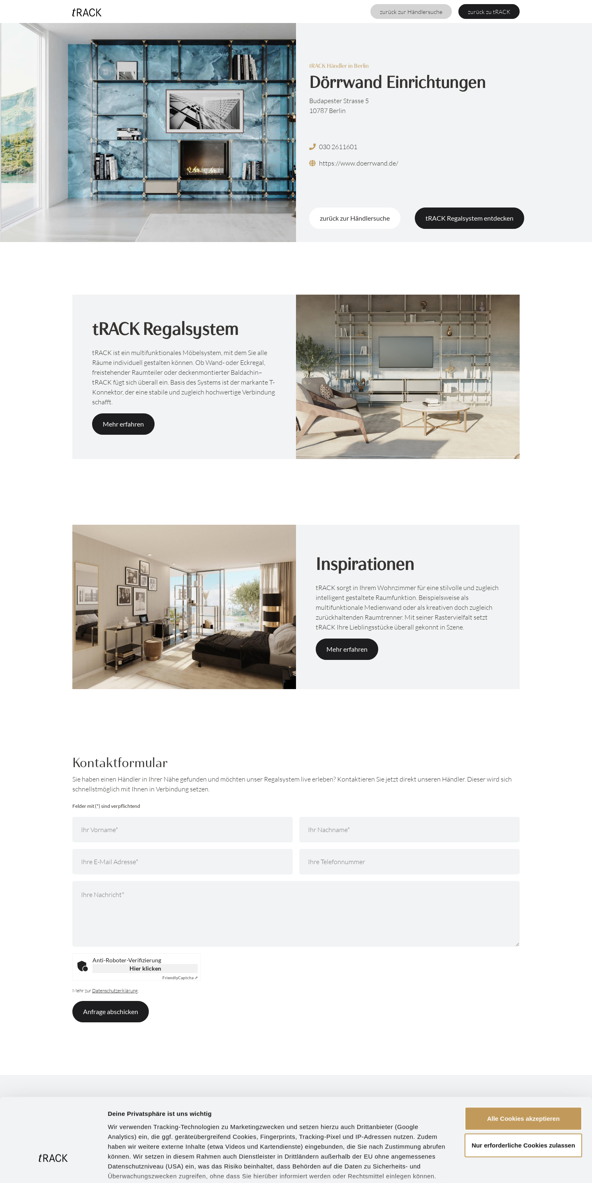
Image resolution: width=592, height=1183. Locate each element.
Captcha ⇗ (180, 977)
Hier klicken (145, 968)
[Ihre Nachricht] (296, 914)
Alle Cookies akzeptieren (523, 1057)
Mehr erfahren (123, 424)
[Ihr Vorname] (182, 829)
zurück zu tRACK (489, 11)
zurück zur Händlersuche (411, 11)
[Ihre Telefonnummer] (409, 861)
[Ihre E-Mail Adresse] (182, 861)
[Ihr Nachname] (409, 829)
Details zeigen (437, 1166)
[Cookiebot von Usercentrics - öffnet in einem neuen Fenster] (53, 1167)
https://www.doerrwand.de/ (353, 163)
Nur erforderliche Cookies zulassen (523, 1084)
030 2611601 (333, 147)
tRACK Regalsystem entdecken (469, 218)
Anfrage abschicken (110, 1011)
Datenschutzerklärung (343, 1134)
